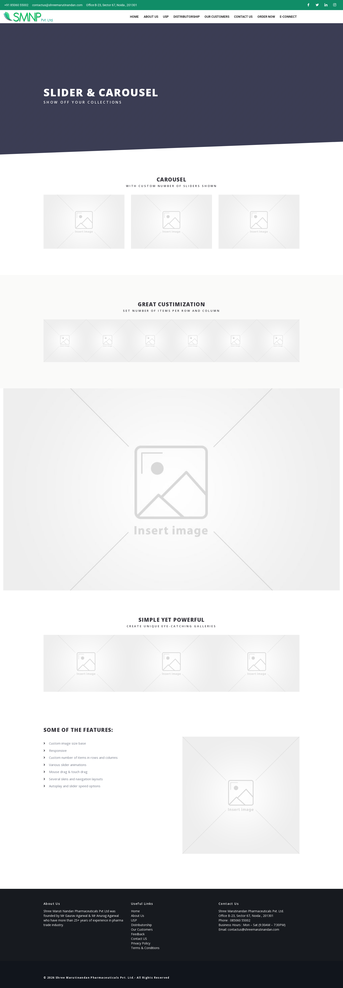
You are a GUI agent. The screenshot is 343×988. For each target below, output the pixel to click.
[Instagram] (334, 5)
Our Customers (216, 16)
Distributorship (187, 16)
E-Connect (286, 16)
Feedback (138, 934)
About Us (152, 16)
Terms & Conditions (145, 948)
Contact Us (242, 16)
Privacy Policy (140, 943)
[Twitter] (316, 5)
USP (166, 16)
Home (136, 16)
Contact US (139, 939)
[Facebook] (308, 5)
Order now (265, 16)
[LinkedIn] (325, 5)
